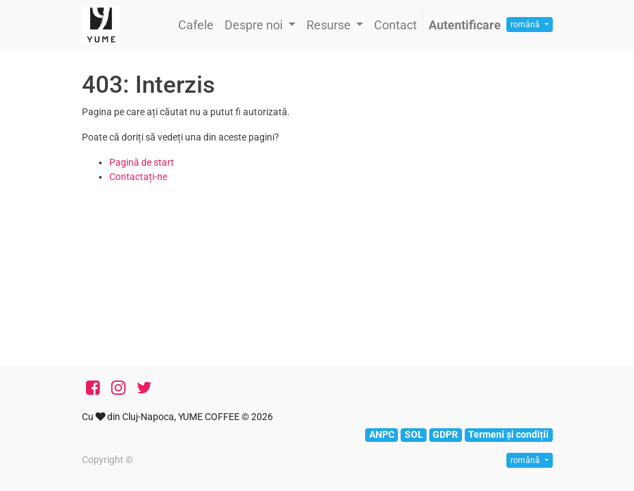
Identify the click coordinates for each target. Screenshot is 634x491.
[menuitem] (196, 25)
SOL (414, 434)
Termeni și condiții (508, 434)
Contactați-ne (138, 176)
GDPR (445, 434)
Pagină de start (141, 162)
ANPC (381, 434)
